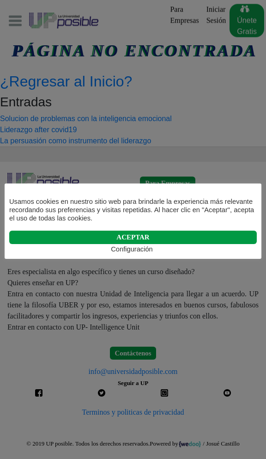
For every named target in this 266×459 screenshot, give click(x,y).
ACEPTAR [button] (132, 237)
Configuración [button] (131, 249)
